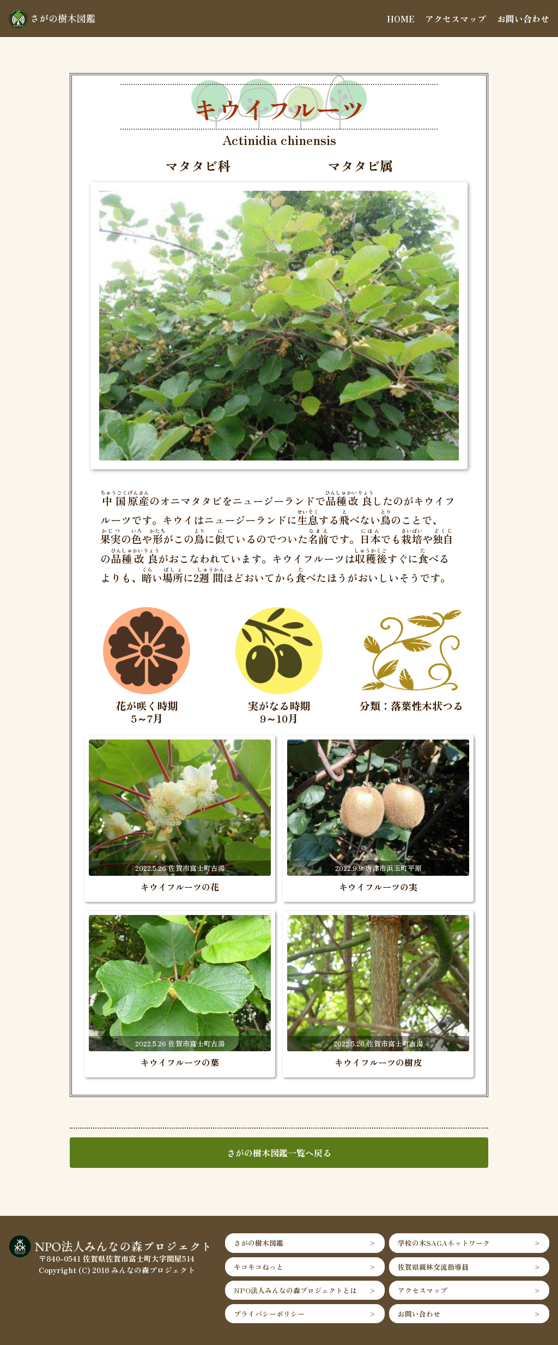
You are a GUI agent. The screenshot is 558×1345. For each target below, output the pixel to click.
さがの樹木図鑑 (258, 1243)
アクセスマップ (455, 18)
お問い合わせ (523, 18)
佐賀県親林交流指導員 (433, 1267)
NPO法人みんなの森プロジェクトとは (295, 1290)
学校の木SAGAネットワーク (444, 1243)
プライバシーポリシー (269, 1313)
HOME (400, 18)
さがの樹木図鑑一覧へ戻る (279, 1152)
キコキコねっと (258, 1267)
